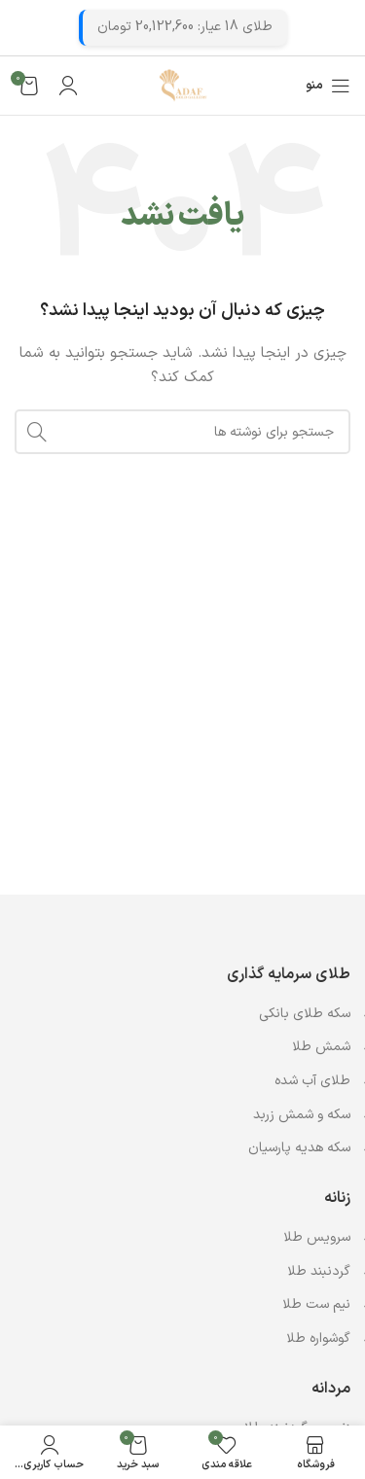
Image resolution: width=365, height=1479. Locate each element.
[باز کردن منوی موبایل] (328, 85)
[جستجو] (182, 431)
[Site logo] (183, 85)
